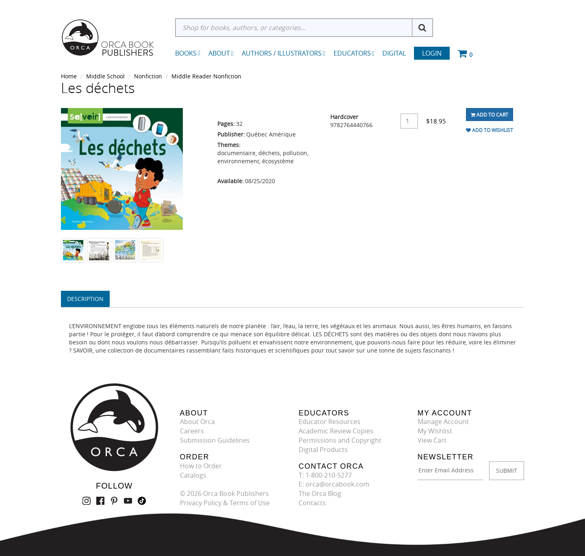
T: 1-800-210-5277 (325, 475)
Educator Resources (329, 421)
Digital (394, 53)
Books (186, 53)
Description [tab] (85, 299)
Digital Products (323, 449)
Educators (354, 53)
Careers (192, 430)
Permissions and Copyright (340, 440)
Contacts (312, 502)
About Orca (197, 421)
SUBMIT (506, 470)
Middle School (105, 76)
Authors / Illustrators (283, 53)
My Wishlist (435, 430)
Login (432, 53)
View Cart (432, 440)
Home (69, 76)
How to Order (201, 465)
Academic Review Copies (336, 430)
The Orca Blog (320, 493)
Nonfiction (148, 76)
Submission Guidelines (215, 440)
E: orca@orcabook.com (334, 484)
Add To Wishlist (489, 130)
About (221, 53)
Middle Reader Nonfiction (206, 76)
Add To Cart (489, 114)
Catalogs (193, 475)
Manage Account (443, 421)
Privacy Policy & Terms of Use (225, 502)
